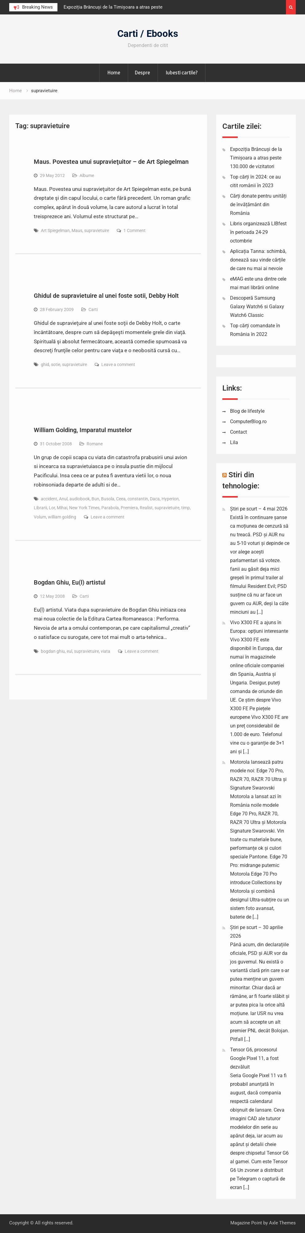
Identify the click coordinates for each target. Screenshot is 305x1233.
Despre (142, 72)
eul (69, 651)
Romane (95, 443)
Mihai (62, 507)
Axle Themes (282, 1223)
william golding (62, 516)
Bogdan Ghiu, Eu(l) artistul (69, 582)
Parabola (110, 507)
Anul (63, 498)
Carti (93, 309)
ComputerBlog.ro (248, 421)
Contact (238, 432)
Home (113, 72)
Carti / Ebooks (147, 33)
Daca (155, 498)
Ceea (121, 498)
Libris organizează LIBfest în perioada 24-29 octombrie (258, 232)
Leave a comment (118, 364)
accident (49, 498)
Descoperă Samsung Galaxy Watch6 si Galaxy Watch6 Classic (257, 306)
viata (105, 651)
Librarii (40, 507)
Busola (107, 498)
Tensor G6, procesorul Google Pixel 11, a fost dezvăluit (254, 1058)
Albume (87, 175)
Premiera (129, 507)
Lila (234, 442)
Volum (40, 516)
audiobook (79, 498)
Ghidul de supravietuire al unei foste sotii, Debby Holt (106, 295)
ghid (45, 364)
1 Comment (134, 230)
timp (185, 507)
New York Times (84, 507)
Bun (95, 498)
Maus (77, 230)
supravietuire (96, 230)
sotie (55, 364)
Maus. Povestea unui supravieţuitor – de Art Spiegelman (111, 161)
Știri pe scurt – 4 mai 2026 (258, 509)
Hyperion (170, 498)
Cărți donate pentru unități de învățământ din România (258, 204)
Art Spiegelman (55, 230)
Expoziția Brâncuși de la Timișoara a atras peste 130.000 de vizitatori (256, 157)
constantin (137, 498)
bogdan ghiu (53, 651)
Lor (52, 507)
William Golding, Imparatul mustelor (83, 430)
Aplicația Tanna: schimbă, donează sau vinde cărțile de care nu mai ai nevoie (258, 259)
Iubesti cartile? (181, 72)
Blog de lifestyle (247, 411)
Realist (146, 507)
